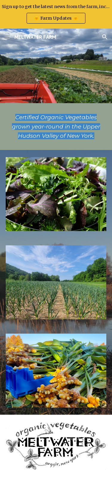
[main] (56, 126)
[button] (7, 37)
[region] (56, 14)
